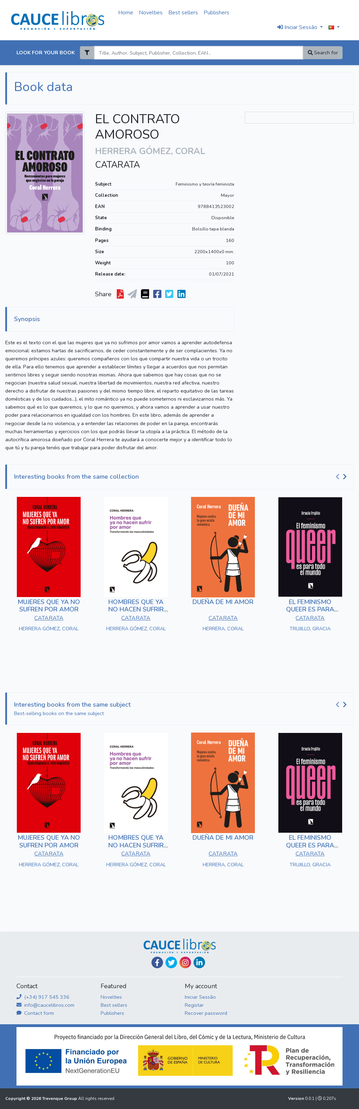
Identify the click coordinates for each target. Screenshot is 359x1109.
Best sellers (183, 12)
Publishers (216, 12)
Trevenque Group (60, 1098)
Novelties (151, 12)
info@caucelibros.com (45, 1005)
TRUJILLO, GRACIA (310, 628)
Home (125, 12)
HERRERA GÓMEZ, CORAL (49, 628)
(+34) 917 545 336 (42, 996)
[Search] (198, 52)
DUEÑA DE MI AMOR (222, 602)
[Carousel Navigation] (342, 477)
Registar (194, 1005)
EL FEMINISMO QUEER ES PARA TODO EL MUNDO (310, 609)
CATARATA (117, 165)
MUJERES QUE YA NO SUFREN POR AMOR (49, 606)
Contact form (35, 1013)
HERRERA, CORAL (223, 628)
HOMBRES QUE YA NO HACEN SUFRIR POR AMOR (136, 609)
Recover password (206, 1013)
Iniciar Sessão (200, 996)
